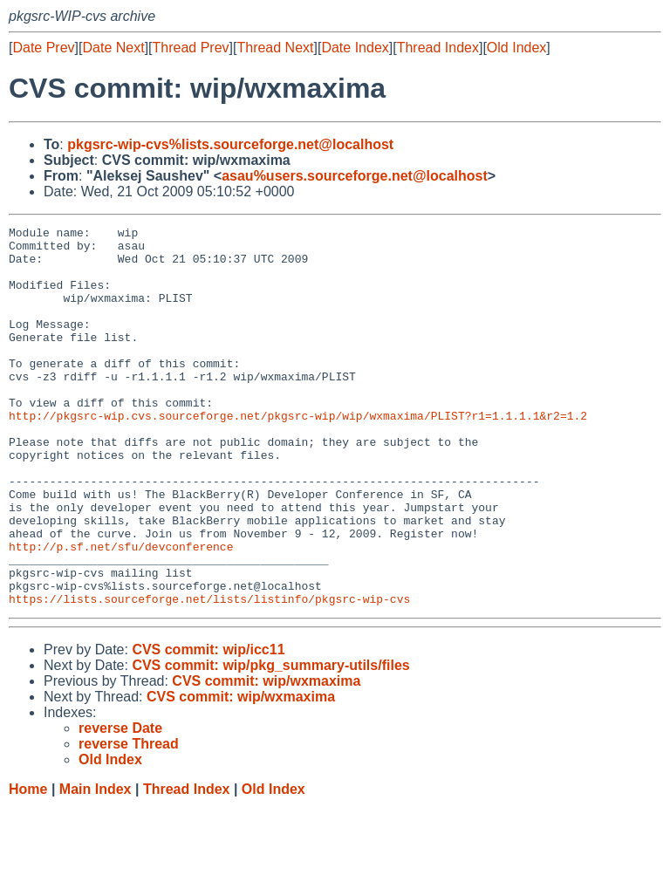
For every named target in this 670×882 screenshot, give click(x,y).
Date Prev (43, 47)
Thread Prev (191, 47)
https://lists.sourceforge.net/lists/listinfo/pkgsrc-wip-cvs (209, 674)
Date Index (354, 47)
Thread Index (438, 47)
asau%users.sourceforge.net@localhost (355, 175)
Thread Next (274, 47)
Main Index (95, 865)
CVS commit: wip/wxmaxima (266, 756)
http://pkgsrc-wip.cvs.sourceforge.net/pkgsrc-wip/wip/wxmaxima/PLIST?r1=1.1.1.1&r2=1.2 (298, 454)
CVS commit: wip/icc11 (208, 725)
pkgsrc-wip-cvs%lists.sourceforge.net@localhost (230, 144)
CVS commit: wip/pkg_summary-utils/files (270, 741)
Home (28, 865)
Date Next (113, 47)
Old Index (516, 47)
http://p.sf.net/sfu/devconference (121, 611)
